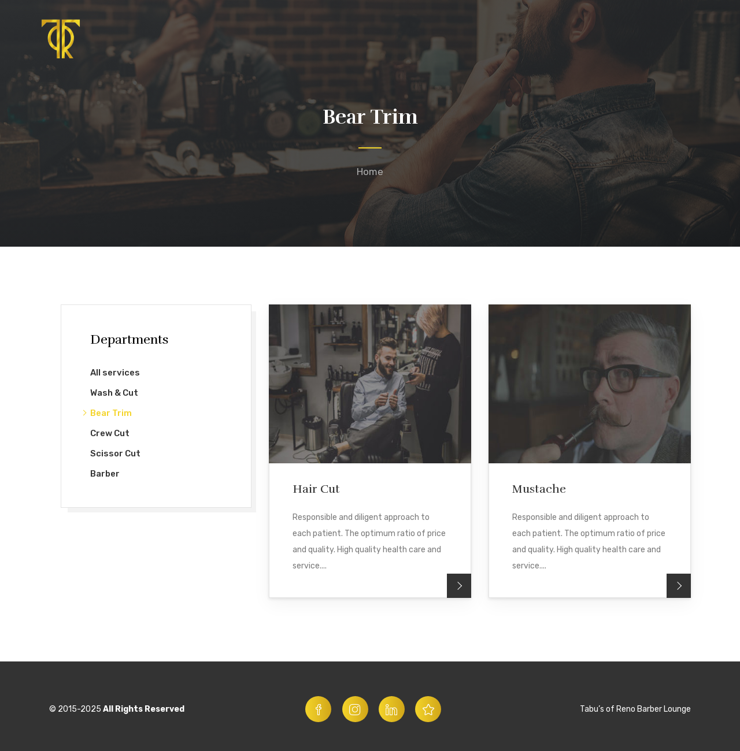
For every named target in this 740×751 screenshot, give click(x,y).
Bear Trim (111, 413)
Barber (105, 474)
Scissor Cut (115, 453)
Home (370, 171)
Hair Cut (316, 489)
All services (115, 372)
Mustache (539, 489)
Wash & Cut (114, 393)
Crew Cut (110, 433)
